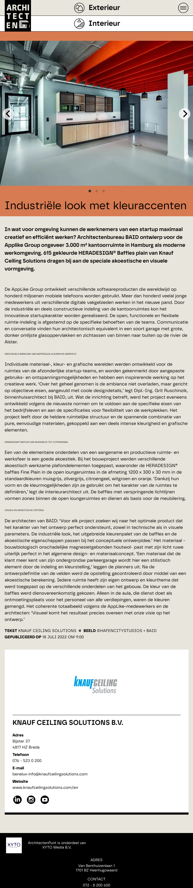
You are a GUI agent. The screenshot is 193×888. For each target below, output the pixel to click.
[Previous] (8, 114)
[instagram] (31, 803)
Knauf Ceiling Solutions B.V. (68, 723)
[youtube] (45, 803)
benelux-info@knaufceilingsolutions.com (50, 774)
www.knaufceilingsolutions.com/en (45, 788)
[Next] (184, 114)
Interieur (104, 23)
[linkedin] (17, 803)
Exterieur (104, 8)
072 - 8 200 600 (96, 885)
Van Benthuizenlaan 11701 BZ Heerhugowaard (96, 868)
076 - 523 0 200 (27, 761)
